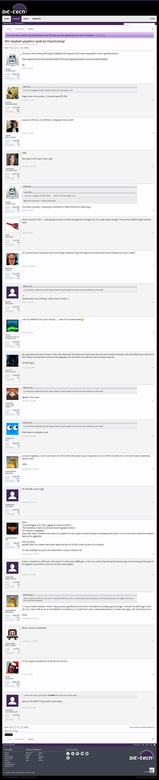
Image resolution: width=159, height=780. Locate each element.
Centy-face (10, 438)
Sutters (8, 302)
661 (18, 377)
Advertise (8, 762)
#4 (153, 166)
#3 (153, 133)
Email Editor (9, 758)
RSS (155, 745)
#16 (153, 575)
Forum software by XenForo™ (20, 777)
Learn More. (100, 35)
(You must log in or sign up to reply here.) (141, 727)
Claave (28, 44)
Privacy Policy (152, 777)
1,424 (17, 276)
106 (18, 584)
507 (18, 143)
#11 (153, 401)
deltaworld (9, 577)
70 (18, 651)
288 (18, 242)
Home (6, 19)
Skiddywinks (10, 505)
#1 (153, 68)
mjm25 (8, 135)
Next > (26, 48)
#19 (153, 674)
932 (18, 512)
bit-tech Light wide (9, 745)
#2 (153, 100)
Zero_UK (9, 370)
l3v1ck (8, 335)
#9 (153, 333)
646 (18, 176)
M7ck (8, 677)
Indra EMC (9, 710)
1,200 (17, 545)
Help (142, 745)
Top (151, 745)
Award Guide (9, 757)
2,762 (17, 478)
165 (18, 445)
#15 (153, 554)
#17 (153, 618)
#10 (153, 368)
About (7, 755)
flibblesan (9, 268)
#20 (153, 708)
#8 (153, 302)
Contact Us (136, 745)
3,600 (17, 684)
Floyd (8, 235)
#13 (153, 469)
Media (26, 19)
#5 (153, 210)
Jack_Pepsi (10, 169)
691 (18, 76)
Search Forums (8, 23)
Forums (16, 19)
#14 (153, 502)
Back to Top (9, 766)
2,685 (17, 109)
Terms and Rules (141, 777)
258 (18, 309)
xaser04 (8, 102)
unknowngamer (11, 538)
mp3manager (10, 643)
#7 (153, 266)
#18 (153, 641)
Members (36, 19)
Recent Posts (19, 23)
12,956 (17, 344)
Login (152, 19)
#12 (153, 436)
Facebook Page (10, 764)
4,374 (17, 412)
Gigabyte (16, 44)
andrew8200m (11, 471)
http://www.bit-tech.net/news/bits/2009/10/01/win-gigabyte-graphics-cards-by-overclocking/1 (65, 59)
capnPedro (9, 403)
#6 (153, 233)
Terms (7, 760)
